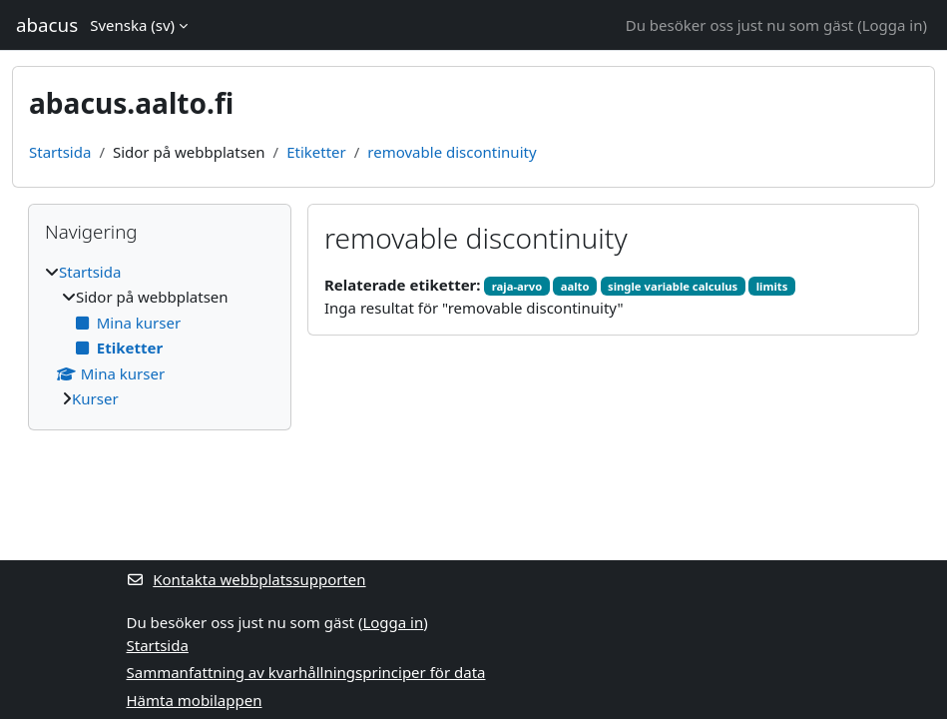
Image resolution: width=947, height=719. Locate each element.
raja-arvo (517, 286)
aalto (575, 286)
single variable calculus (672, 286)
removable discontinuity (451, 152)
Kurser (95, 398)
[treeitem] (159, 335)
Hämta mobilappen (194, 700)
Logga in (892, 25)
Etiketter (316, 152)
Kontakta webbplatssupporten (246, 579)
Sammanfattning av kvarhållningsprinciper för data (306, 672)
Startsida (60, 152)
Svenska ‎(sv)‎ (132, 25)
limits (772, 286)
